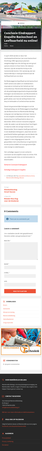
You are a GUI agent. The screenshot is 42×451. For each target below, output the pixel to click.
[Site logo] (21, 17)
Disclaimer (5, 445)
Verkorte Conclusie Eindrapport (15, 165)
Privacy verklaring (7, 441)
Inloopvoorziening (9, 312)
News (11, 46)
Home (6, 46)
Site (5, 281)
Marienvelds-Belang (12, 178)
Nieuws (21, 178)
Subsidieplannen (8, 319)
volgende (7, 196)
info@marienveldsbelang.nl (10, 407)
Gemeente (6, 309)
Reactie (7, 241)
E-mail (7, 273)
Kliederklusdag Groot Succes (10, 190)
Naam (6, 264)
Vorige (6, 187)
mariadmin (22, 176)
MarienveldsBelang (9, 316)
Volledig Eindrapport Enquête (15, 170)
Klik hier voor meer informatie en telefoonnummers (18, 412)
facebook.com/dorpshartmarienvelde (14, 426)
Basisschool (30, 176)
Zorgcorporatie (8, 323)
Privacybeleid (6, 438)
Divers (5, 305)
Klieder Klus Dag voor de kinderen (11, 199)
